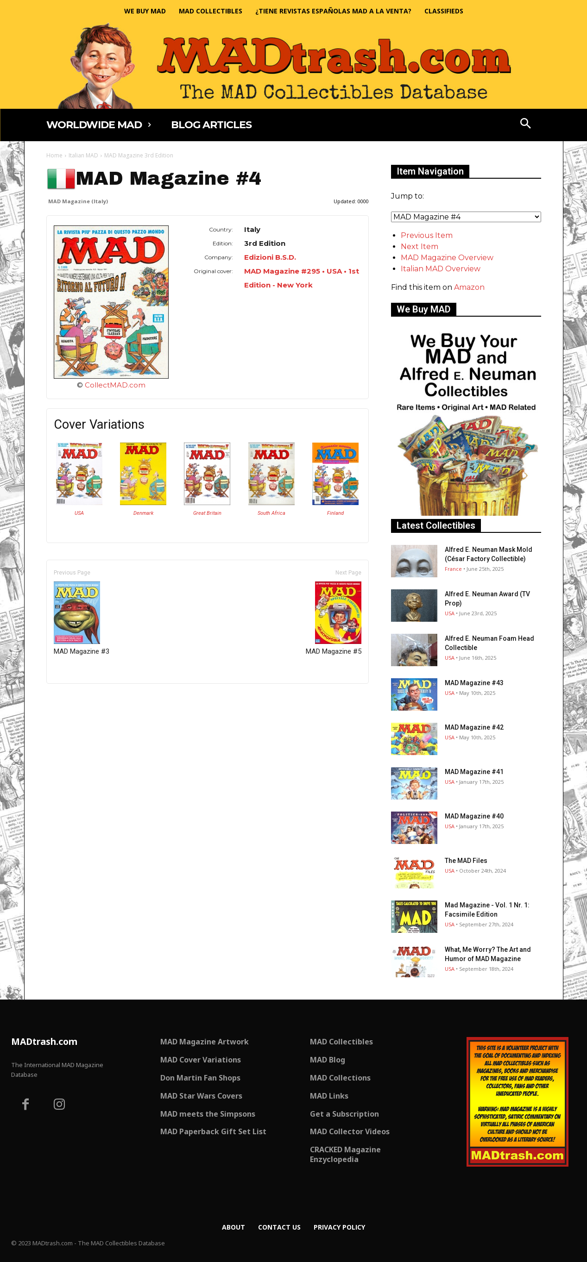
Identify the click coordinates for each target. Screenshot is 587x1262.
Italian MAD (83, 155)
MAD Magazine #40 (474, 816)
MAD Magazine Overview (447, 257)
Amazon (469, 287)
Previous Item (427, 235)
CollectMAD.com (115, 385)
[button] (525, 124)
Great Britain (207, 513)
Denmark (143, 513)
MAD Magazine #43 (474, 683)
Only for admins (78, 699)
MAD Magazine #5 (333, 618)
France (453, 568)
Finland (335, 513)
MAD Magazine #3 (81, 618)
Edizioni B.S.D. (270, 257)
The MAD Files (466, 860)
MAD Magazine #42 (474, 727)
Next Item (419, 246)
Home (54, 155)
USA (79, 513)
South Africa (271, 513)
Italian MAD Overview (440, 268)
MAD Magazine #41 (474, 771)
